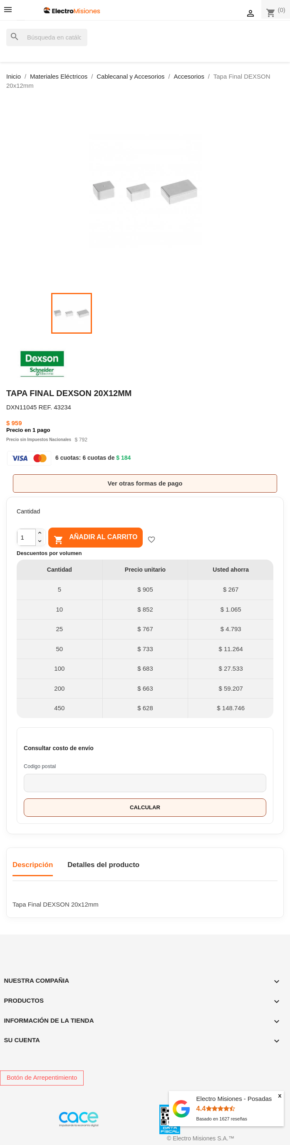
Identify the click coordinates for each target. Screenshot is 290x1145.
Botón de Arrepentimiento (42, 1077)
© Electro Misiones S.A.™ (200, 1138)
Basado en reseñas (221, 1118)
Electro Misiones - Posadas (234, 1098)
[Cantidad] (26, 537)
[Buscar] (46, 38)
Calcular (145, 807)
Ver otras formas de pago (144, 483)
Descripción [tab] (32, 865)
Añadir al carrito (95, 539)
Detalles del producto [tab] (103, 865)
